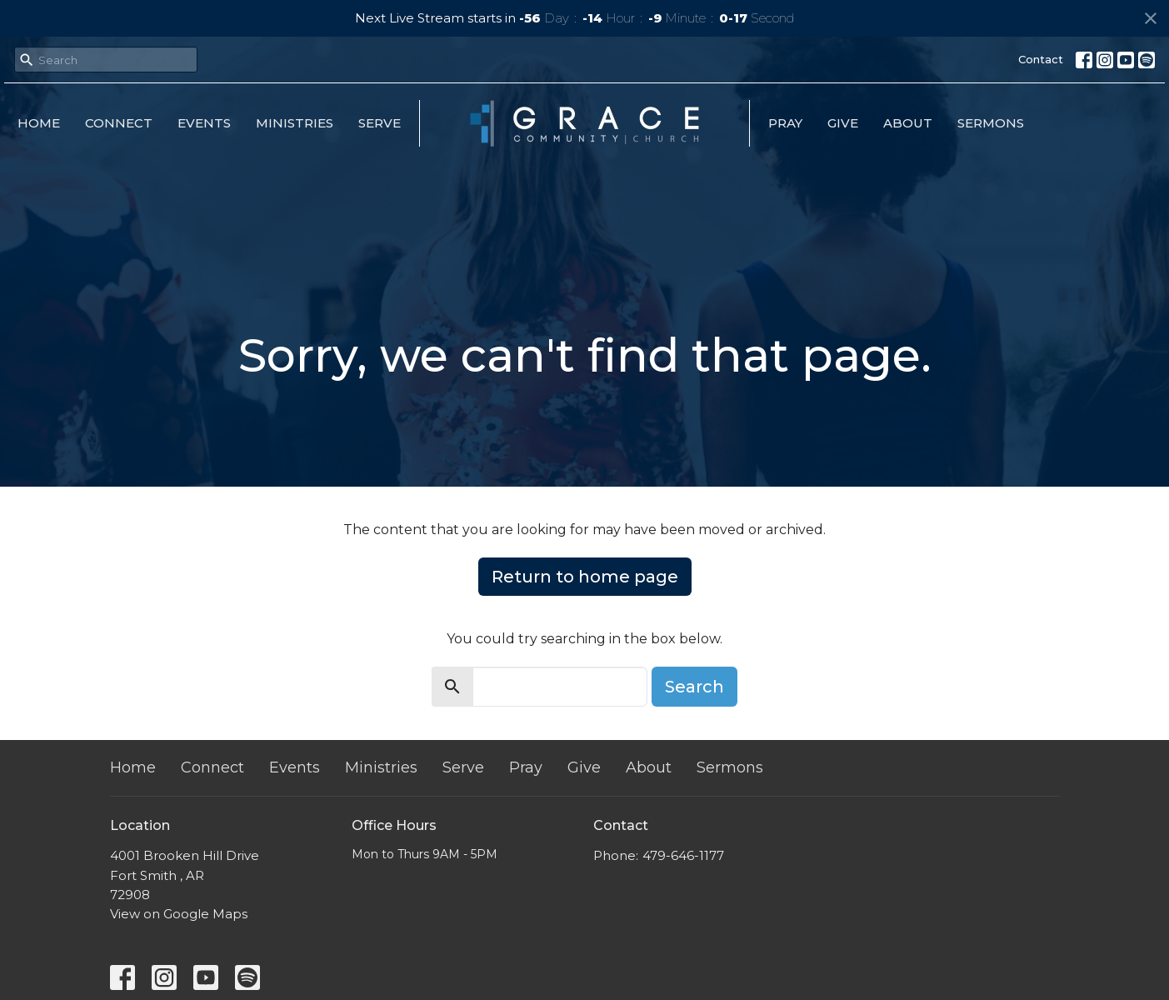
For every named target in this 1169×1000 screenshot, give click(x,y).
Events (204, 123)
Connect (118, 123)
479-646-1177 (683, 855)
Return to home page (585, 577)
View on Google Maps (178, 914)
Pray (785, 123)
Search (694, 687)
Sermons (990, 123)
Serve (379, 123)
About (907, 123)
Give (842, 123)
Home (38, 123)
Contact (1040, 59)
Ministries (294, 123)
